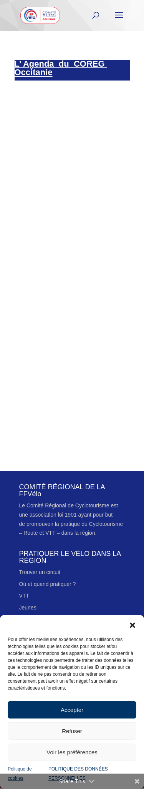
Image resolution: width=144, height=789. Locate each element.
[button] (132, 624)
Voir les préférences (72, 752)
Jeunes (27, 607)
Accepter (72, 710)
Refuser (72, 731)
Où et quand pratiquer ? (47, 584)
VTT (24, 596)
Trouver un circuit (40, 572)
